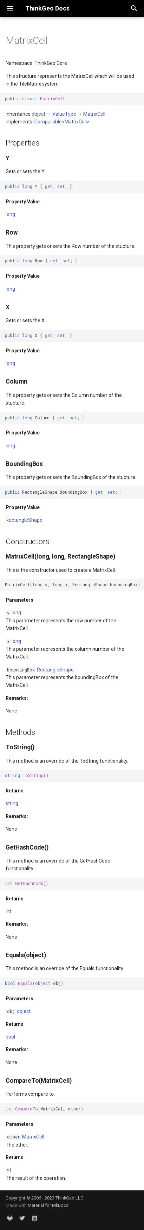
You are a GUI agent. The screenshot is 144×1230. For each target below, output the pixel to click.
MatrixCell (94, 114)
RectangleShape (24, 520)
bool (10, 1037)
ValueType (64, 114)
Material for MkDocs (48, 1205)
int (8, 911)
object (38, 114)
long (10, 214)
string (12, 803)
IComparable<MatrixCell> (61, 121)
